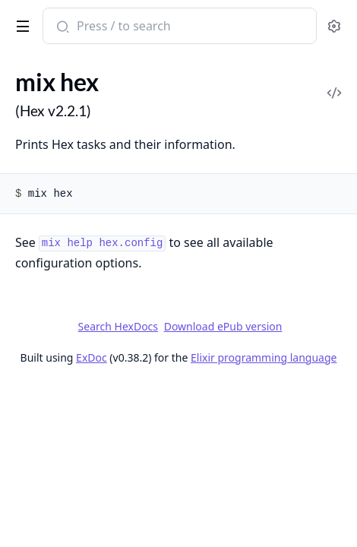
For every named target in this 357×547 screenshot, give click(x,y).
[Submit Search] (61, 27)
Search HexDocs (118, 327)
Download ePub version (223, 326)
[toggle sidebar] (20, 23)
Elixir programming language (263, 357)
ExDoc (91, 357)
